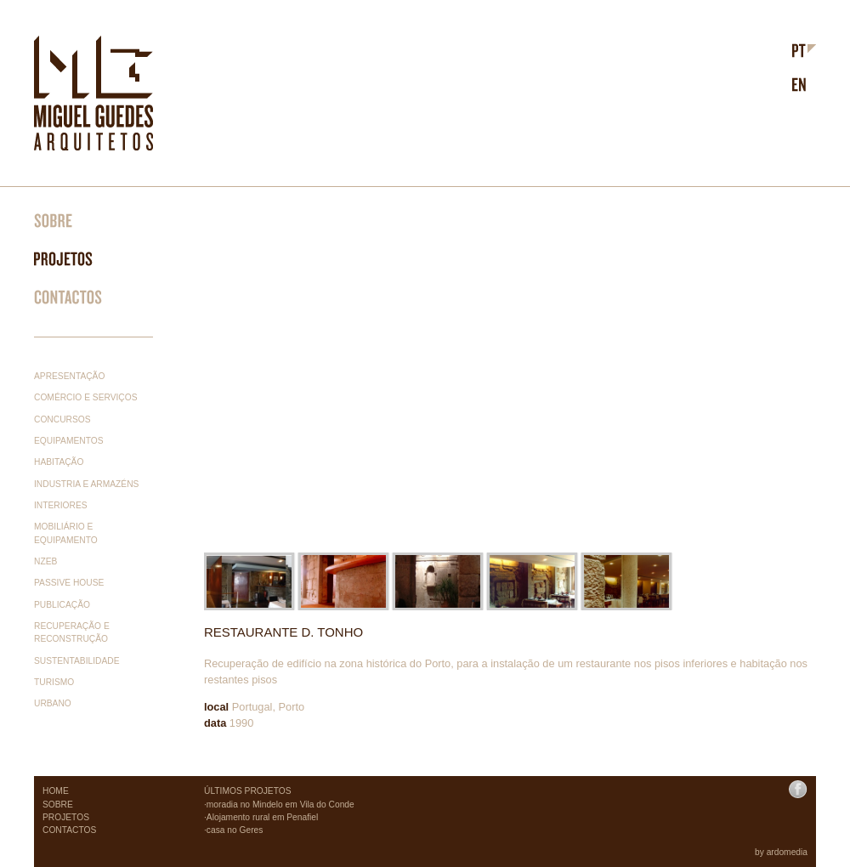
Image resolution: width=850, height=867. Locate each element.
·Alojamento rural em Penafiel (261, 817)
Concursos (62, 419)
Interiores (61, 505)
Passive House (69, 582)
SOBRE (57, 804)
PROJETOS (65, 817)
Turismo (54, 682)
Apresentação (69, 376)
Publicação (62, 604)
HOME (55, 791)
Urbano (52, 703)
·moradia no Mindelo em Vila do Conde (279, 804)
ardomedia (787, 852)
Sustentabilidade (76, 661)
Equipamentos (69, 440)
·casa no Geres (233, 830)
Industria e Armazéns (86, 484)
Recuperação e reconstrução (72, 632)
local (216, 706)
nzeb (45, 561)
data (215, 723)
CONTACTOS (69, 830)
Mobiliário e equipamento (66, 533)
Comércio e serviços (86, 397)
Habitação (58, 462)
